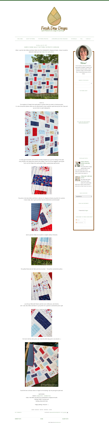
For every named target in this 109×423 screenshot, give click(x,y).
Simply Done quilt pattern (47, 52)
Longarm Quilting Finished (60, 38)
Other (50, 409)
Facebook (37, 409)
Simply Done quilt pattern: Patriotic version (41, 47)
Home (41, 418)
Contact (88, 38)
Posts (78, 220)
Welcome (20, 38)
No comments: (18, 412)
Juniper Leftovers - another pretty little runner (85, 163)
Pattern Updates (43, 38)
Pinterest (46, 409)
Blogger (86, 210)
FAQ (81, 38)
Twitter (41, 409)
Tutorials (74, 38)
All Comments (79, 222)
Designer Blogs (58, 422)
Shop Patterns (30, 38)
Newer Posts (18, 418)
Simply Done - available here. (44, 395)
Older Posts (65, 418)
